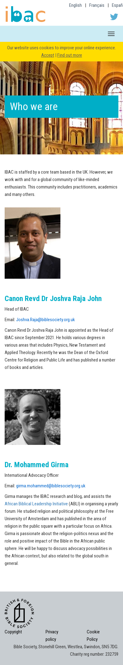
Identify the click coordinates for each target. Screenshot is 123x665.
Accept (47, 55)
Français (96, 5)
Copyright (13, 632)
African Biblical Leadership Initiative (37, 504)
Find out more (69, 55)
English (75, 5)
